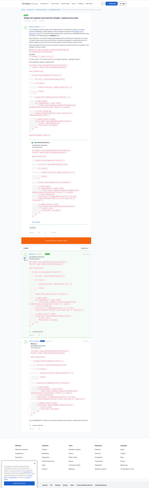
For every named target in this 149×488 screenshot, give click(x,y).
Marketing (45, 453)
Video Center (73, 457)
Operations (45, 457)
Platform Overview (21, 449)
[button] (111, 4)
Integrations (19, 453)
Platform (18, 446)
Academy (80, 3)
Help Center (89, 3)
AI (16, 465)
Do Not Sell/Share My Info (84, 485)
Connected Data (20, 469)
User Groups (55, 3)
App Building (19, 461)
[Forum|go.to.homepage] (29, 4)
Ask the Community (41, 10)
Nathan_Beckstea (34, 27)
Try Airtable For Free (127, 469)
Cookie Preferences (101, 485)
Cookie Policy (27, 481)
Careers (123, 453)
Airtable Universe (100, 469)
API (51, 485)
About (122, 449)
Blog (122, 457)
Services (98, 453)
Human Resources (48, 461)
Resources (98, 446)
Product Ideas (65, 3)
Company (123, 446)
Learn (71, 446)
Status (122, 461)
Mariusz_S (32, 254)
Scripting (32, 228)
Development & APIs (55, 10)
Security (44, 485)
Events (74, 3)
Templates (98, 465)
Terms (72, 485)
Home (23, 10)
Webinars (72, 469)
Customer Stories (74, 465)
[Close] (35, 473)
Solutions (45, 446)
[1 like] (36, 332)
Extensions (19, 457)
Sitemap (57, 485)
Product (44, 449)
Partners (98, 449)
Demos (71, 461)
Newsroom (124, 465)
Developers (98, 457)
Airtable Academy (75, 449)
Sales (44, 465)
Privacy (65, 485)
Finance (44, 469)
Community (30, 10)
